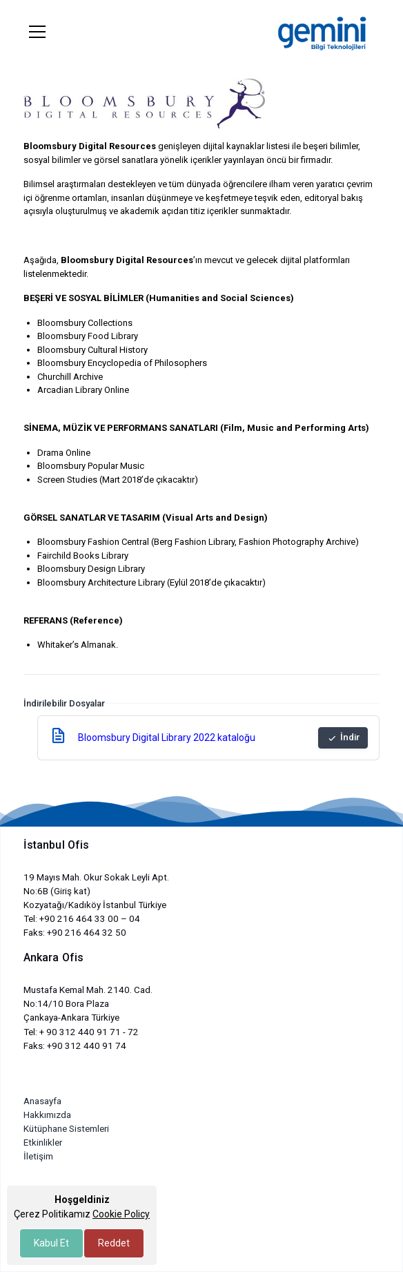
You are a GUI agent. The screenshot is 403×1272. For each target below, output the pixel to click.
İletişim (38, 1156)
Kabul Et (51, 1243)
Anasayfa (42, 1101)
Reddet (114, 1243)
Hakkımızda (47, 1115)
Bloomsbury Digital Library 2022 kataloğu (166, 737)
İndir (343, 737)
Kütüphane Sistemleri (66, 1129)
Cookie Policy (121, 1214)
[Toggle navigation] (37, 32)
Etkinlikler (42, 1142)
